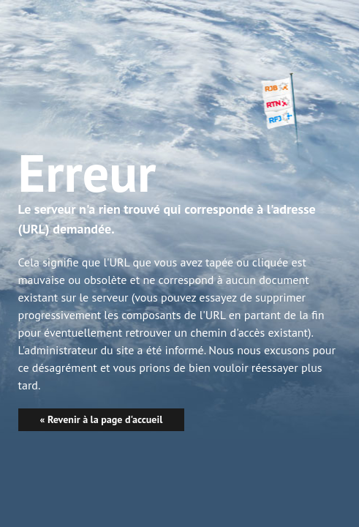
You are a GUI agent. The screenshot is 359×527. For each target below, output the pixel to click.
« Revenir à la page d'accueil (101, 419)
